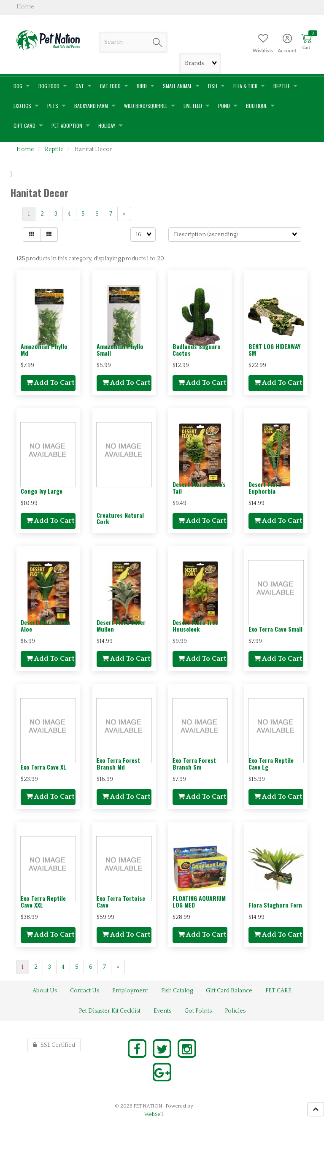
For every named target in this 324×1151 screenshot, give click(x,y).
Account (287, 50)
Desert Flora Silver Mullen (121, 625)
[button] (306, 42)
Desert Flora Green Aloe (45, 625)
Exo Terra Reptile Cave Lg (271, 763)
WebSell (153, 1114)
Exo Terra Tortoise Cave (121, 901)
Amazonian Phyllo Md (44, 349)
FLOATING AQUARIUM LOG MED (199, 901)
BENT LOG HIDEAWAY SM (274, 349)
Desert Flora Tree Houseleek (195, 625)
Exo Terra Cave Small (275, 628)
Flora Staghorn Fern (275, 904)
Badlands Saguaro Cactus (197, 349)
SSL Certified (54, 1045)
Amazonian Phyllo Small (120, 349)
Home (25, 149)
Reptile (54, 149)
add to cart (50, 382)
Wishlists (263, 50)
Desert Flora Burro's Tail (199, 487)
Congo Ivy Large (41, 490)
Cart (306, 47)
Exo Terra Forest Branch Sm (194, 763)
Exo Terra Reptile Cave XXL (43, 901)
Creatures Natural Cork (120, 518)
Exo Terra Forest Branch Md (118, 763)
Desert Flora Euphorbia (264, 487)
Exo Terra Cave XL (43, 766)
